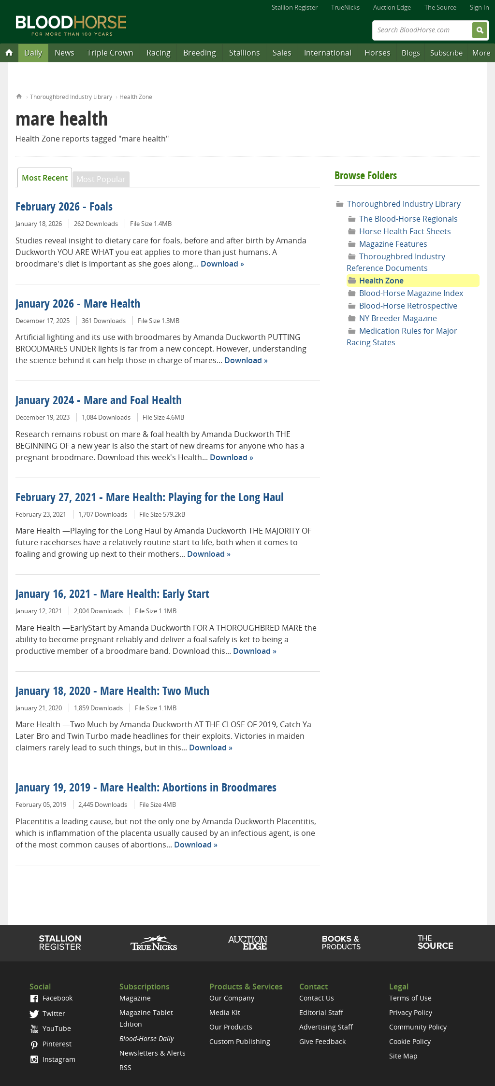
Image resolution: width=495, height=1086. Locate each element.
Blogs (411, 52)
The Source (440, 7)
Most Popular (101, 179)
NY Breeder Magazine (398, 318)
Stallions (244, 52)
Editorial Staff (321, 1012)
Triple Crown (110, 52)
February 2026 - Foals (64, 207)
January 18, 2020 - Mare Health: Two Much (112, 692)
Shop (341, 942)
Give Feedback (322, 1041)
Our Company (231, 997)
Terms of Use (410, 997)
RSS (125, 1067)
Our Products (230, 1026)
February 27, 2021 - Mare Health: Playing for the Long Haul (149, 498)
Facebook (51, 997)
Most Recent (45, 177)
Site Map (403, 1055)
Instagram (52, 1059)
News (64, 52)
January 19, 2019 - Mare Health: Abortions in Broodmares (146, 788)
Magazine (135, 997)
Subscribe (446, 52)
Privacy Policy (410, 1012)
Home (19, 95)
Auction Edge (392, 7)
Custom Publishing (239, 1041)
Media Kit (224, 1012)
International (327, 52)
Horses (377, 52)
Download (219, 263)
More (481, 52)
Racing (158, 52)
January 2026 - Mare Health (77, 304)
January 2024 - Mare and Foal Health (98, 401)
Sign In (479, 7)
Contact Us (316, 997)
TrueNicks (345, 7)
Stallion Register (295, 7)
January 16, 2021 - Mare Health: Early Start (112, 595)
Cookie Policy (410, 1041)
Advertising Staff (326, 1026)
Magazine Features (393, 244)
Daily (33, 52)
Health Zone (135, 97)
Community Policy (418, 1026)
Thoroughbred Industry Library (71, 97)
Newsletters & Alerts (152, 1053)
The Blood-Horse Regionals (408, 218)
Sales (282, 52)
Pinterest (50, 1043)
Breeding (199, 52)
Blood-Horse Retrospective (408, 305)
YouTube (50, 1028)
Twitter (47, 1013)
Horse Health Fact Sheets (405, 231)
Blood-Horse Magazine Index (411, 293)
